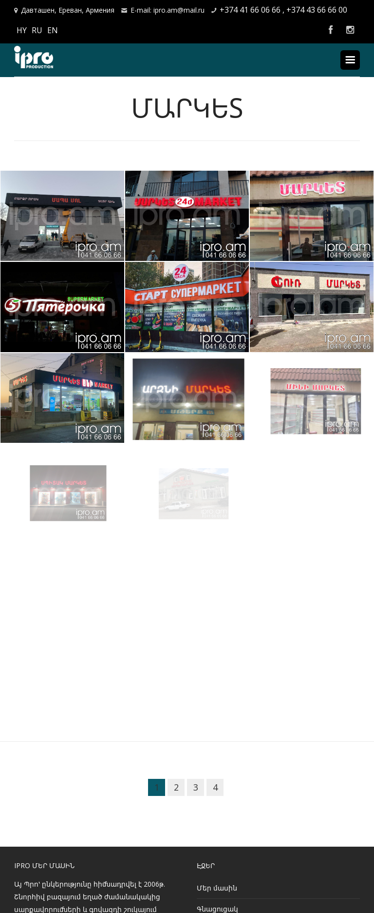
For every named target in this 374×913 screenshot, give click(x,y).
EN (52, 30)
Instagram (350, 30)
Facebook (330, 30)
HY (22, 30)
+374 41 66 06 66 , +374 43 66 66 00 (283, 9)
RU (37, 30)
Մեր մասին (217, 888)
